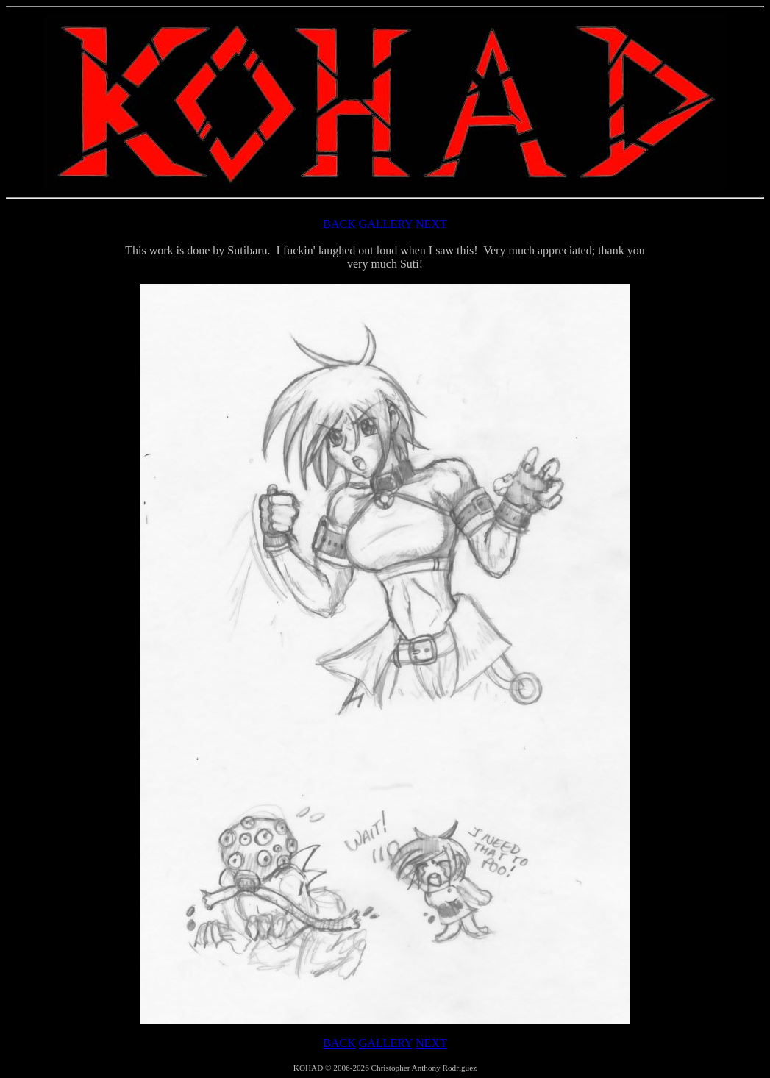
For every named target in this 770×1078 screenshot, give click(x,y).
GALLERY (386, 224)
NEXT (431, 224)
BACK (339, 224)
